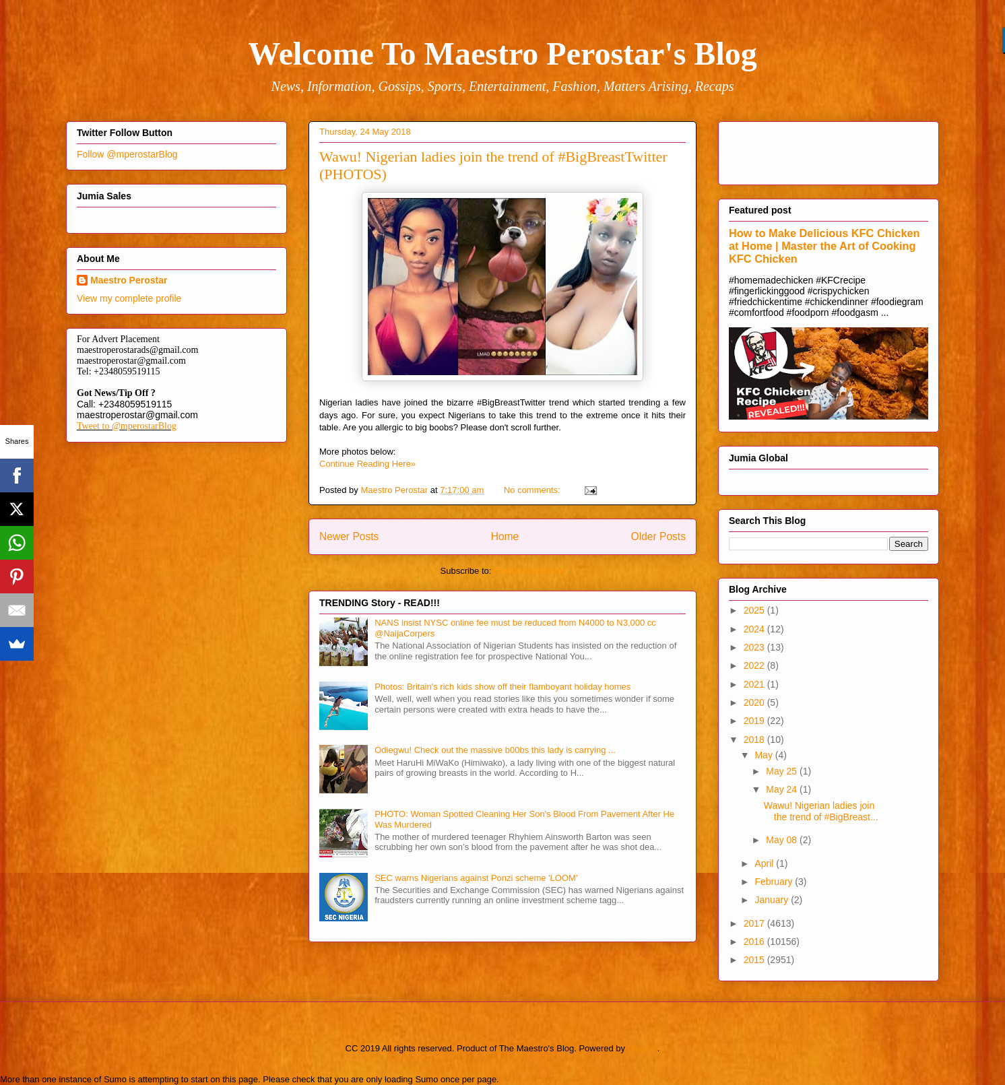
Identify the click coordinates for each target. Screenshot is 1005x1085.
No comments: (533, 490)
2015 (755, 959)
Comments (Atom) (529, 571)
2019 (755, 720)
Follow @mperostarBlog (127, 154)
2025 (755, 610)
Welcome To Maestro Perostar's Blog (502, 53)
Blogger (642, 1048)
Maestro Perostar (128, 280)
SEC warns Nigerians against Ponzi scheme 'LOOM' (476, 878)
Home (505, 536)
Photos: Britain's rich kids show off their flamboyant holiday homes (502, 687)
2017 (755, 923)
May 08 (783, 839)
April (765, 863)
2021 (755, 684)
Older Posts (658, 536)
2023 (755, 647)
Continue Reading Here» (367, 464)
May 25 (783, 771)
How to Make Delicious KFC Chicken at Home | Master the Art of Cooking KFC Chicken (824, 246)
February (774, 881)
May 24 (783, 789)
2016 (755, 941)
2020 (755, 702)
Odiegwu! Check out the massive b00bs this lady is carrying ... (495, 750)
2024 (755, 629)
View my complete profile (129, 298)
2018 (755, 739)
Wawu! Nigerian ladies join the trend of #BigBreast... (821, 811)
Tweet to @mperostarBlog (126, 426)
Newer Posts (349, 536)
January (772, 899)
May (764, 755)
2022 (755, 665)
